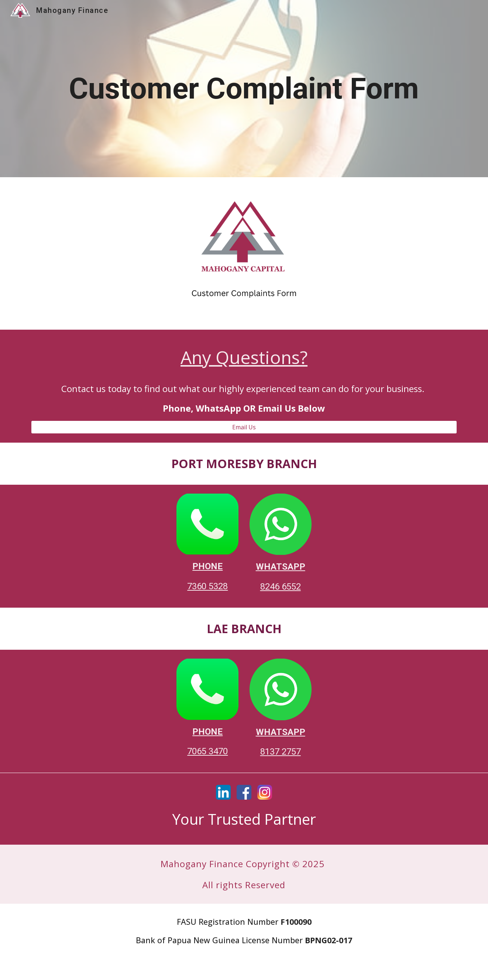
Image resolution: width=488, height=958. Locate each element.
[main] (244, 89)
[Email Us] (244, 427)
